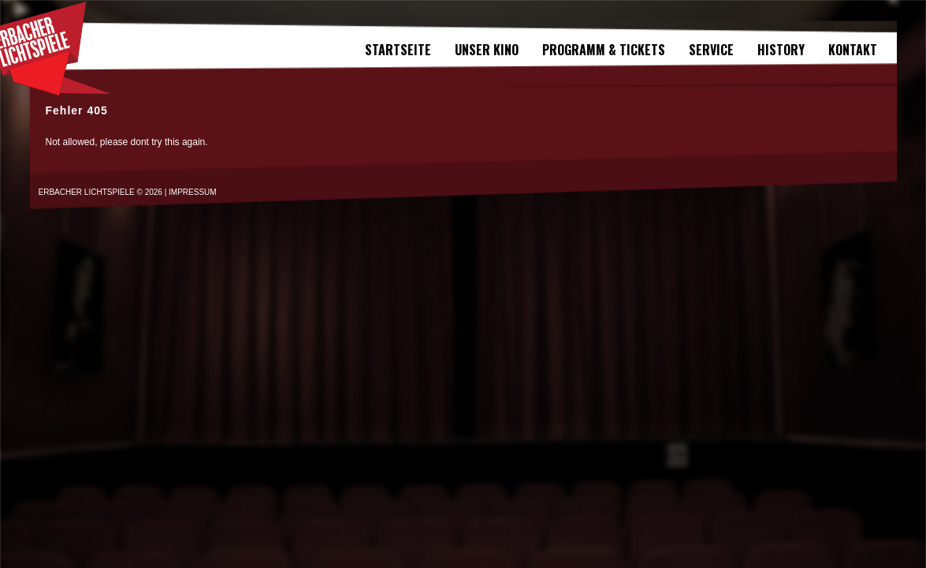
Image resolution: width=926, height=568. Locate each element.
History (781, 49)
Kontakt (852, 49)
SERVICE (711, 49)
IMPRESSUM (193, 192)
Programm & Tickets (603, 49)
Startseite (398, 49)
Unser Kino (487, 49)
